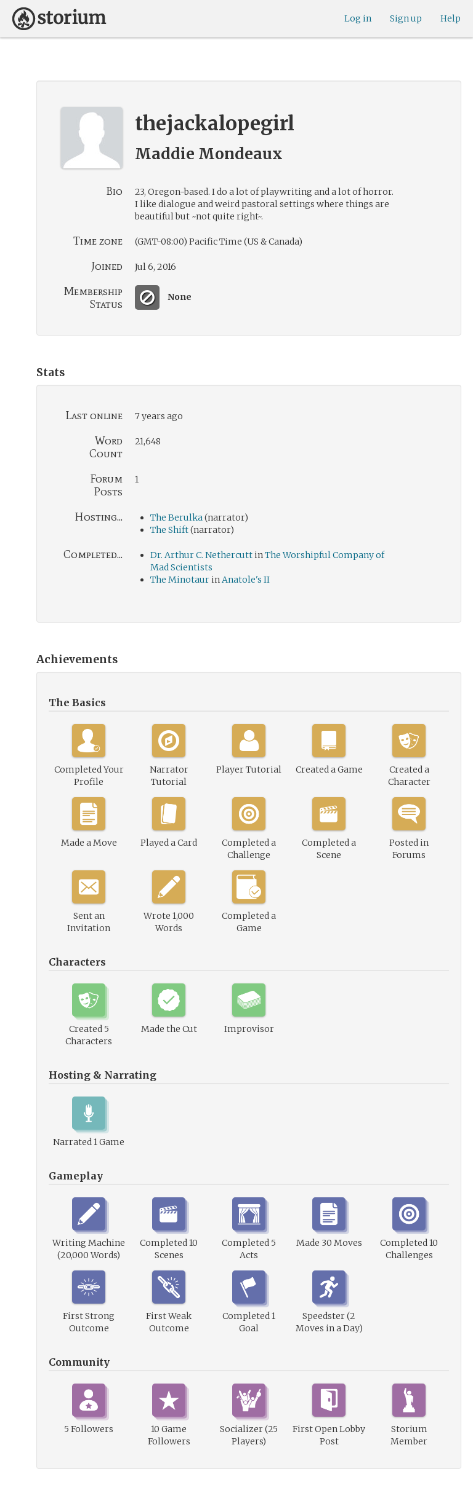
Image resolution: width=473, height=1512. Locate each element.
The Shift (169, 529)
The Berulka (176, 517)
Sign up (406, 18)
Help (450, 18)
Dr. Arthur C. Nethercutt (201, 555)
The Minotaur (179, 579)
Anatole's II (246, 579)
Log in (357, 18)
